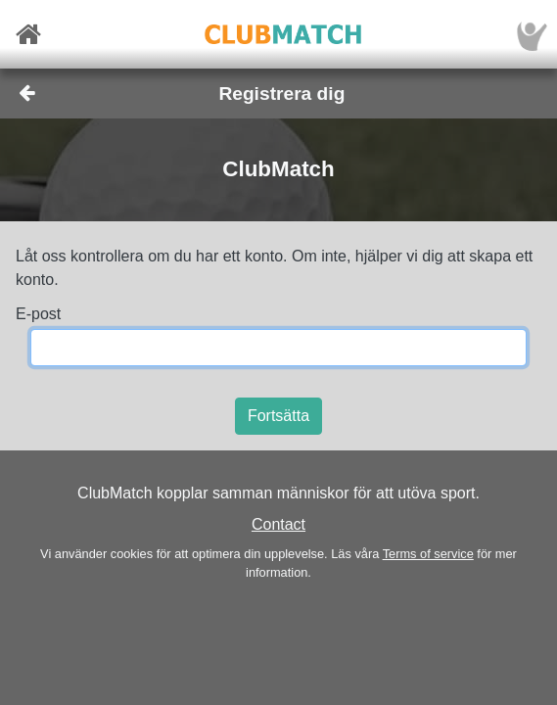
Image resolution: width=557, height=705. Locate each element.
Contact (278, 524)
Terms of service (428, 553)
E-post (38, 314)
